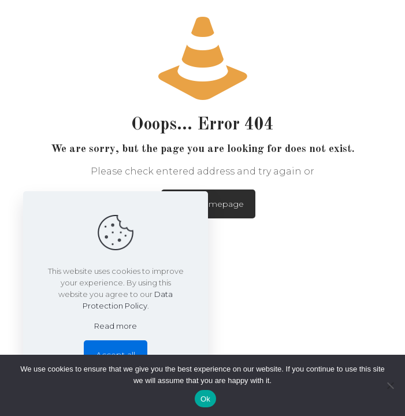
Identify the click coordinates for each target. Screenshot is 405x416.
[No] (390, 385)
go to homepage (208, 204)
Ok (205, 399)
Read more (115, 325)
